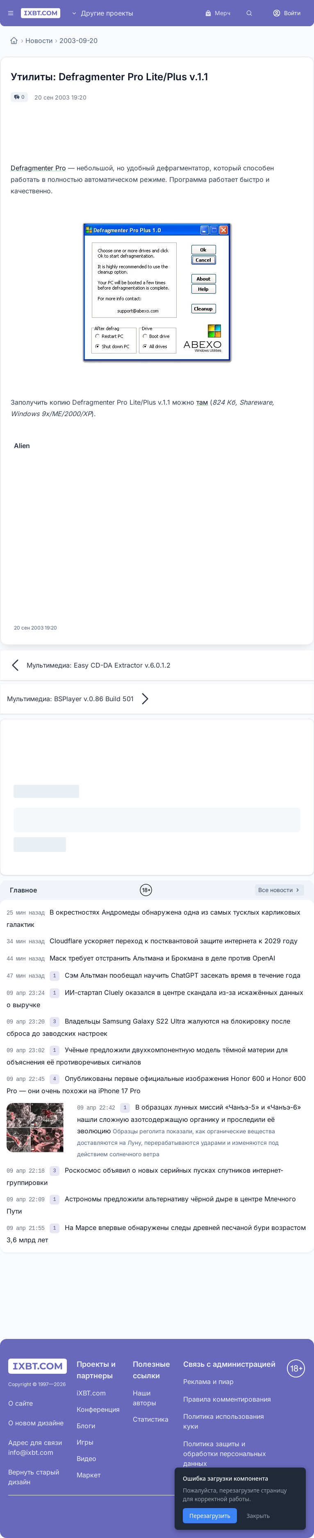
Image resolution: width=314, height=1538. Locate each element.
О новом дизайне (36, 1423)
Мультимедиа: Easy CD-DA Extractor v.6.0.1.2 (89, 665)
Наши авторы (144, 1398)
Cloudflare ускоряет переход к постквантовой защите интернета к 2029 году (174, 941)
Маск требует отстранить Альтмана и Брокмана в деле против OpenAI (162, 958)
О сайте (20, 1403)
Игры (85, 1442)
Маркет (88, 1475)
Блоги (86, 1426)
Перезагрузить (209, 1516)
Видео (86, 1458)
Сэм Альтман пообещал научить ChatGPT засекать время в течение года (182, 975)
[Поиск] (249, 13)
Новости (38, 40)
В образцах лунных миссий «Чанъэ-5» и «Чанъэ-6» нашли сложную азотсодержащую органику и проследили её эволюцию (189, 1130)
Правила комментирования (227, 1399)
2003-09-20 (78, 40)
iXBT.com (91, 1393)
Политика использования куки (223, 1421)
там (202, 402)
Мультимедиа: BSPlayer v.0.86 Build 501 (80, 699)
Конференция (98, 1409)
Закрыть (258, 1516)
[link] (55, 975)
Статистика (150, 1419)
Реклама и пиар (208, 1381)
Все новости (279, 889)
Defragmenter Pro (38, 168)
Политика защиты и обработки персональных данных (224, 1454)
